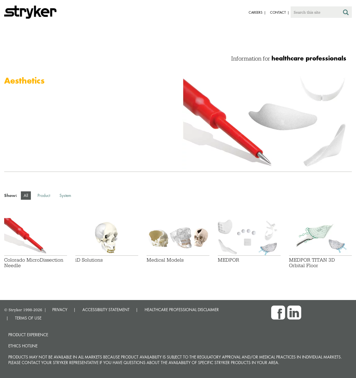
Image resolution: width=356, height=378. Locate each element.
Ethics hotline (23, 345)
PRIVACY (59, 309)
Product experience (28, 334)
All (26, 195)
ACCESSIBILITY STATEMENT (106, 309)
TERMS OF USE (28, 318)
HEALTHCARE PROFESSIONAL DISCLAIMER (182, 309)
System (65, 195)
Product (44, 195)
